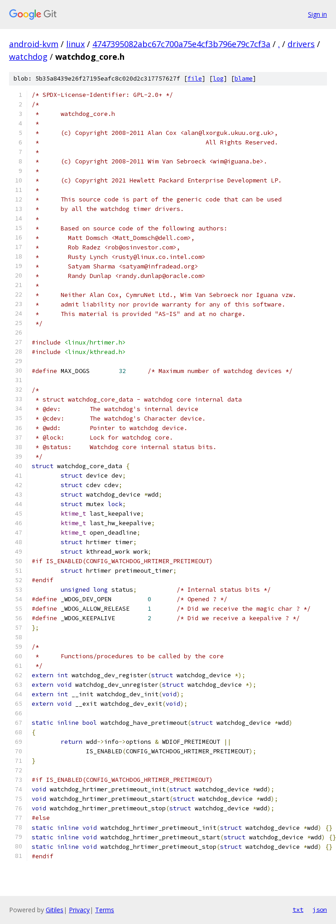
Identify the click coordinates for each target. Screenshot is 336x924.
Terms (104, 909)
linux (75, 43)
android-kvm (33, 43)
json (319, 909)
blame (244, 78)
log (218, 78)
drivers (301, 43)
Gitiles (54, 909)
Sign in (317, 14)
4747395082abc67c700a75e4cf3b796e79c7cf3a (181, 43)
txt (298, 909)
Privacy (79, 909)
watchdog (28, 56)
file (194, 78)
